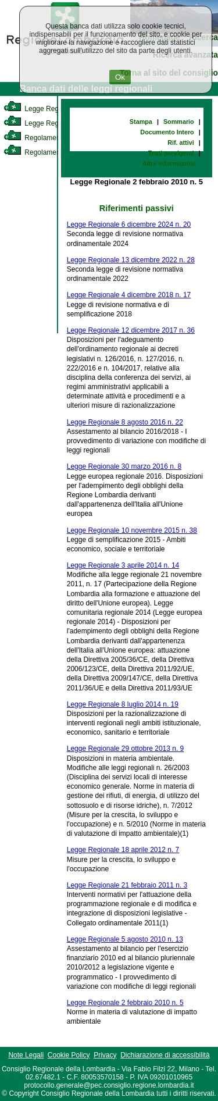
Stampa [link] (141, 121)
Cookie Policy (69, 1055)
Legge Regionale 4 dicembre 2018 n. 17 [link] (129, 295)
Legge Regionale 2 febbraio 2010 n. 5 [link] (125, 1003)
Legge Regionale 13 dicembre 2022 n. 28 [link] (131, 260)
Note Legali (26, 1055)
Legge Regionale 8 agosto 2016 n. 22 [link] (125, 422)
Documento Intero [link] (167, 132)
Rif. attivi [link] (180, 142)
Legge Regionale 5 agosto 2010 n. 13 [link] (125, 939)
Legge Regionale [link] (40, 109)
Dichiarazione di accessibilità (164, 1055)
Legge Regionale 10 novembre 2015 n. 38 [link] (132, 530)
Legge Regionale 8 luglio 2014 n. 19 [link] (122, 704)
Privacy (105, 1055)
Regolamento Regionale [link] (51, 152)
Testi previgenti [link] (171, 152)
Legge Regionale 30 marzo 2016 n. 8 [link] (124, 466)
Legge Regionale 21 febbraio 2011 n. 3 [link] (127, 885)
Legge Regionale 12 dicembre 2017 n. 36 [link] (131, 330)
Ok (120, 77)
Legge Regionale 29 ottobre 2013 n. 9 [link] (125, 748)
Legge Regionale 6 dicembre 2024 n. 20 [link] (129, 224)
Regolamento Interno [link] (46, 138)
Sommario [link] (178, 121)
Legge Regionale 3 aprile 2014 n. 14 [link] (123, 565)
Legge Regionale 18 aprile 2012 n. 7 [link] (123, 850)
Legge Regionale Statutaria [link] (56, 123)
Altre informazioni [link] (169, 163)
